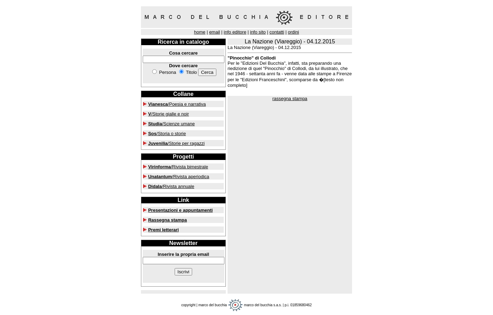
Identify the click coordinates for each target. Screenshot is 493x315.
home (199, 32)
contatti (276, 32)
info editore (235, 32)
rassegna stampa (290, 98)
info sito (258, 32)
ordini (293, 32)
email (214, 32)
